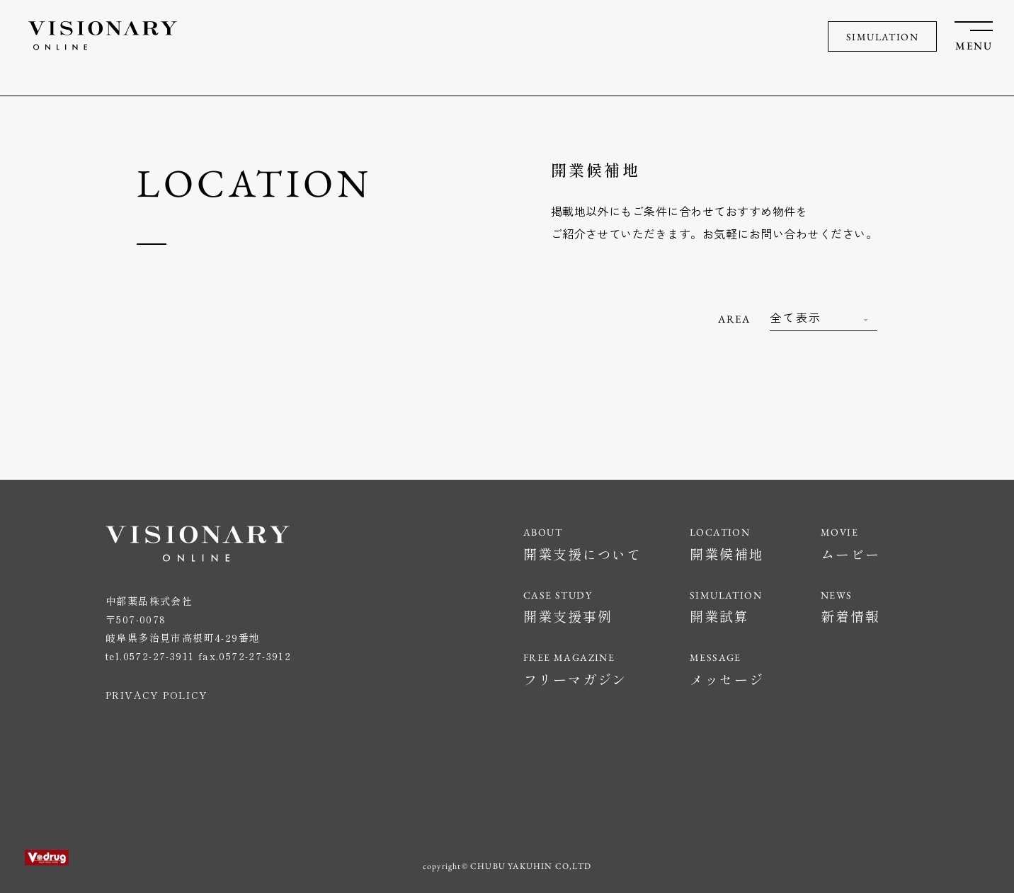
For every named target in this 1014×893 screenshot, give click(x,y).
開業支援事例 (567, 616)
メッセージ (727, 679)
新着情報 (850, 616)
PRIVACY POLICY (157, 695)
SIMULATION (882, 36)
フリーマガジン (575, 679)
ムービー (850, 553)
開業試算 (719, 616)
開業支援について (582, 553)
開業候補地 (727, 553)
